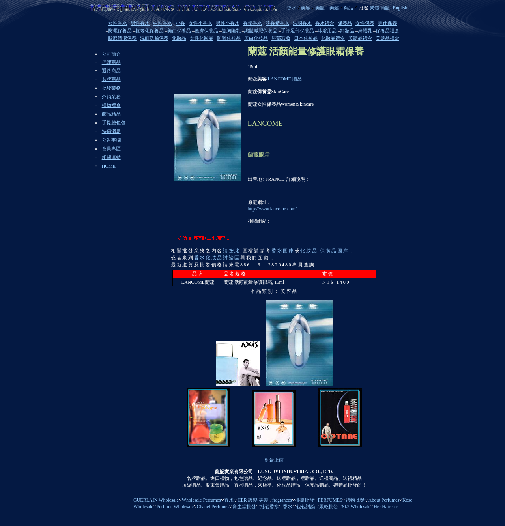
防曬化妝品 (229, 38)
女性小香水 (200, 23)
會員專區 (111, 149)
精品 (348, 8)
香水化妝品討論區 (217, 257)
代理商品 (111, 62)
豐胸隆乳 (231, 31)
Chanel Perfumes (213, 506)
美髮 (334, 8)
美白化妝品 (256, 38)
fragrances (282, 500)
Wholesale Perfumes (201, 500)
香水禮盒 (324, 23)
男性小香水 (227, 23)
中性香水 (162, 23)
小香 (180, 23)
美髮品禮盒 (387, 38)
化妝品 (179, 38)
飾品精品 (111, 114)
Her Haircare (386, 506)
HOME (109, 166)
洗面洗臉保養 (154, 38)
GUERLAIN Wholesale (156, 500)
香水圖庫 (283, 250)
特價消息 (111, 131)
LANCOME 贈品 (285, 79)
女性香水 (117, 23)
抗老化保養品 (149, 31)
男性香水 (140, 23)
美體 (320, 8)
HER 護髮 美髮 (253, 500)
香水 (291, 8)
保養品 (345, 23)
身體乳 (365, 31)
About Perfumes (383, 500)
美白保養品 (179, 31)
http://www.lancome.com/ (272, 209)
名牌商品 (111, 79)
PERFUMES (330, 500)
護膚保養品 (206, 31)
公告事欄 (111, 140)
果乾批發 (328, 506)
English (400, 8)
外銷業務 (111, 96)
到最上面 (274, 460)
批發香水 (269, 506)
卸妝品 (347, 31)
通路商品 (111, 70)
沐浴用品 (327, 31)
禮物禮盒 (111, 105)
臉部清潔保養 (122, 38)
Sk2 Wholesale (356, 506)
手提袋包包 (113, 122)
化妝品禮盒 (333, 38)
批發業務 (111, 88)
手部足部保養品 (297, 31)
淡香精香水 (277, 23)
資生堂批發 (244, 506)
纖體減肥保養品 (260, 31)
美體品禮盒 (360, 38)
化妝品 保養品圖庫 (324, 250)
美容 (305, 8)
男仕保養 (387, 23)
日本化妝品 (306, 38)
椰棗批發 (304, 500)
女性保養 (364, 23)
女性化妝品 (201, 38)
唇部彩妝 (280, 38)
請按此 (231, 250)
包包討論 (305, 506)
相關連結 (111, 157)
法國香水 (302, 23)
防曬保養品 (120, 31)
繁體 (374, 8)
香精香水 (252, 23)
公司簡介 (111, 54)
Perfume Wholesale (175, 506)
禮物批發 (355, 500)
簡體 (385, 8)
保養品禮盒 (387, 31)
